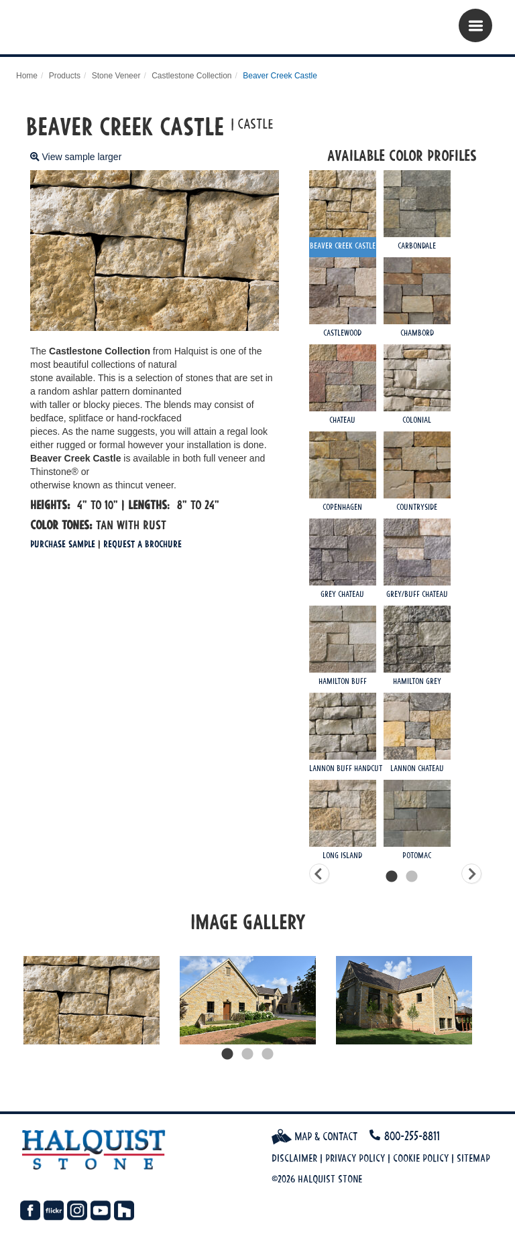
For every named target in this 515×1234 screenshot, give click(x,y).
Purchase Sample (62, 543)
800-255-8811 (412, 1136)
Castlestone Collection (191, 75)
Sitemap (473, 1158)
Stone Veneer (116, 75)
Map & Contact (314, 1136)
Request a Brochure (142, 543)
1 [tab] (227, 1054)
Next (491, 1000)
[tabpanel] (91, 1000)
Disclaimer (294, 1158)
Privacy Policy (355, 1158)
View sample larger (75, 156)
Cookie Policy (421, 1158)
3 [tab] (267, 1054)
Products (64, 75)
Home (27, 75)
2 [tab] (247, 1054)
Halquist (98, 30)
